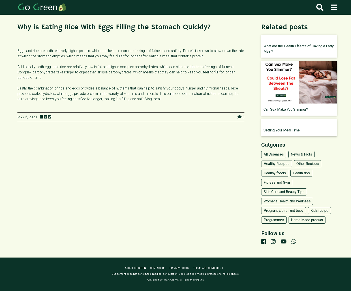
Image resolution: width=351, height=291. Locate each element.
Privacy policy (179, 268)
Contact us (157, 268)
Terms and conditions (208, 268)
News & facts (301, 154)
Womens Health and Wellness (287, 201)
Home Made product (307, 220)
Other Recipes (307, 164)
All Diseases (274, 154)
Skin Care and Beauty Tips (284, 192)
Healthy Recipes (276, 164)
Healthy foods (275, 173)
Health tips (301, 173)
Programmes (274, 220)
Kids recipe (319, 210)
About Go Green (135, 268)
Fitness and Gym (277, 182)
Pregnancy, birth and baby (284, 210)
